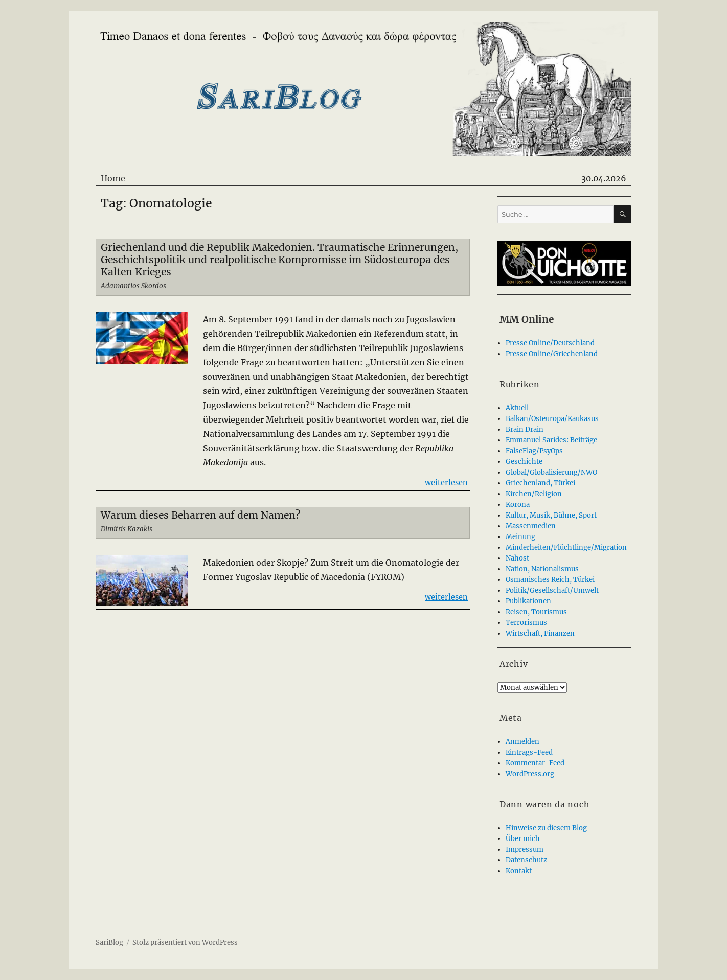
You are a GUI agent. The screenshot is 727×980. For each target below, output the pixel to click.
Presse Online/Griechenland (552, 353)
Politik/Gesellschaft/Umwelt (552, 590)
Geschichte (524, 461)
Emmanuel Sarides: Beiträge (551, 440)
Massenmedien (531, 526)
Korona (518, 504)
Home (113, 178)
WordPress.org (530, 773)
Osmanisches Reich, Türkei (550, 579)
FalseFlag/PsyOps (534, 451)
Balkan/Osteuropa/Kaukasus (552, 418)
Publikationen (528, 601)
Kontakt (519, 871)
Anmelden (522, 741)
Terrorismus (526, 622)
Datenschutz (526, 860)
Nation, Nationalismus (542, 569)
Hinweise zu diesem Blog (546, 828)
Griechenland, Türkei (540, 483)
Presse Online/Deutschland (550, 343)
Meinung (520, 536)
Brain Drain (524, 429)
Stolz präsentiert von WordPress (185, 942)
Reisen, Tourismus (536, 612)
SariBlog (109, 942)
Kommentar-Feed (535, 763)
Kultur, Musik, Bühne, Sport (551, 515)
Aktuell (517, 408)
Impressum (524, 849)
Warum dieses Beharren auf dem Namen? (200, 515)
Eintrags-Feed (529, 752)
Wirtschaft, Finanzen (540, 633)
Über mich (523, 838)
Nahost (517, 558)
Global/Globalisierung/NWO (551, 472)
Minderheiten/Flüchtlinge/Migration (566, 547)
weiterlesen (446, 482)
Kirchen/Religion (534, 493)
